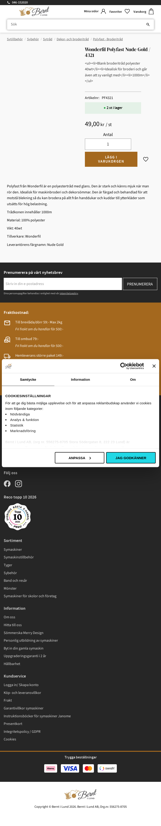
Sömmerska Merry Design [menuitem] (23, 632)
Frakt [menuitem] (8, 700)
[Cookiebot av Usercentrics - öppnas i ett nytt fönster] (123, 365)
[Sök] (148, 24)
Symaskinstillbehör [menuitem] (19, 557)
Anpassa (79, 458)
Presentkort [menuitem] (13, 723)
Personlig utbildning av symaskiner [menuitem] (31, 640)
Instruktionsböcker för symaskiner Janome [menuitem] (37, 716)
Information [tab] (80, 379)
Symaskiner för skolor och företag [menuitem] (30, 596)
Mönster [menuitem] (10, 588)
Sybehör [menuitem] (10, 572)
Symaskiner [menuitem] (13, 549)
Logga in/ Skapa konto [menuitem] (21, 684)
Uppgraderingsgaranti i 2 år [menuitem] (25, 656)
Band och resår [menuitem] (15, 580)
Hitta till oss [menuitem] (13, 625)
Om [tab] (133, 379)
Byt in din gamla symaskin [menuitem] (23, 648)
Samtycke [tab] (28, 379)
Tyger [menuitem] (8, 565)
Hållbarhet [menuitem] (12, 663)
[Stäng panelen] (154, 366)
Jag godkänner (130, 458)
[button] (119, 11)
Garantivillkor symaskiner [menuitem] (23, 708)
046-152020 (20, 2)
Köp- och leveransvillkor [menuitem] (22, 692)
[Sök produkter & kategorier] (80, 24)
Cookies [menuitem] (10, 739)
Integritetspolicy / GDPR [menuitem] (22, 731)
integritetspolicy (69, 293)
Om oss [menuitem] (9, 617)
